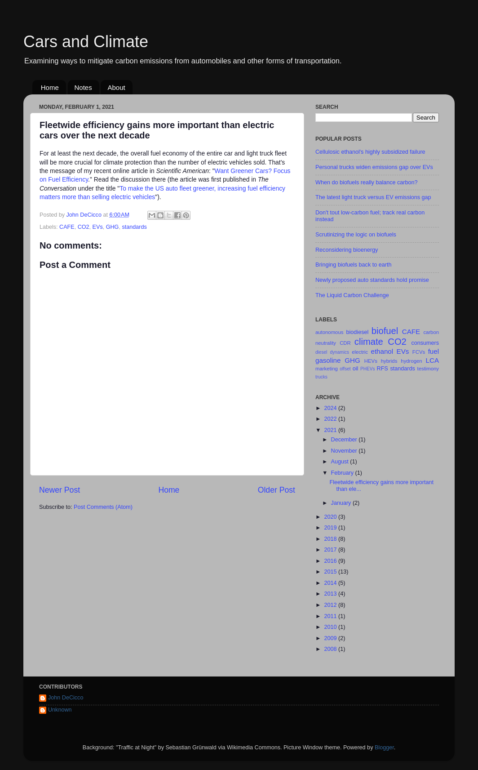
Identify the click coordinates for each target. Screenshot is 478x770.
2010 (331, 627)
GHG (112, 227)
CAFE (67, 227)
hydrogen (411, 361)
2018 (331, 539)
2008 (331, 649)
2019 (331, 528)
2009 (331, 638)
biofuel (385, 331)
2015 (331, 572)
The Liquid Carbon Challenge (352, 295)
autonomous (329, 332)
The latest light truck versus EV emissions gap (373, 197)
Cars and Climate (85, 41)
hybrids (389, 361)
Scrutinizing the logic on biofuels (355, 234)
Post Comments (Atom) (103, 507)
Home (50, 87)
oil (355, 368)
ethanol (382, 351)
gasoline (328, 360)
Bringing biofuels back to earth (353, 265)
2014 (331, 583)
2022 (331, 419)
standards (134, 227)
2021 (331, 430)
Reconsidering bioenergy (346, 250)
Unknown (60, 710)
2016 (331, 561)
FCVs (418, 352)
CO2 (83, 227)
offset (345, 368)
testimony (428, 368)
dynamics (339, 352)
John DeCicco (65, 697)
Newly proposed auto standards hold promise (372, 280)
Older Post (276, 489)
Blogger (384, 747)
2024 (331, 408)
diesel (321, 352)
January (342, 503)
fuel (433, 351)
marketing (326, 368)
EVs (98, 227)
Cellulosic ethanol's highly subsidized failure (370, 152)
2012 (331, 605)
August (340, 461)
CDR (345, 343)
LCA (432, 360)
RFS (382, 368)
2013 (331, 594)
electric (360, 352)
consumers (425, 343)
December (345, 439)
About (116, 87)
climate (368, 342)
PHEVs (367, 368)
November (345, 451)
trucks (321, 376)
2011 (331, 616)
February (343, 473)
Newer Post (59, 489)
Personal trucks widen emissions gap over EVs (374, 167)
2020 (331, 517)
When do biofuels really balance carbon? (366, 182)
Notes (83, 87)
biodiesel (357, 332)
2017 (331, 550)
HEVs (370, 361)
